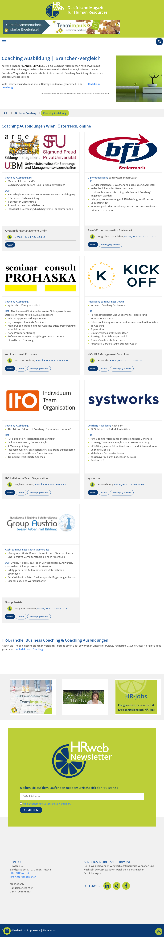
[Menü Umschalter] (4, 41)
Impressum (33, 931)
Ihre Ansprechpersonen (23, 877)
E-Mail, (19, 237)
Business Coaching (26, 113)
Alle (6, 113)
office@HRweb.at (19, 873)
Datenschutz (50, 931)
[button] (7, 931)
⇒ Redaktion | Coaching (29, 650)
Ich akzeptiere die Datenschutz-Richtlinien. (47, 804)
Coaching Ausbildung (56, 113)
